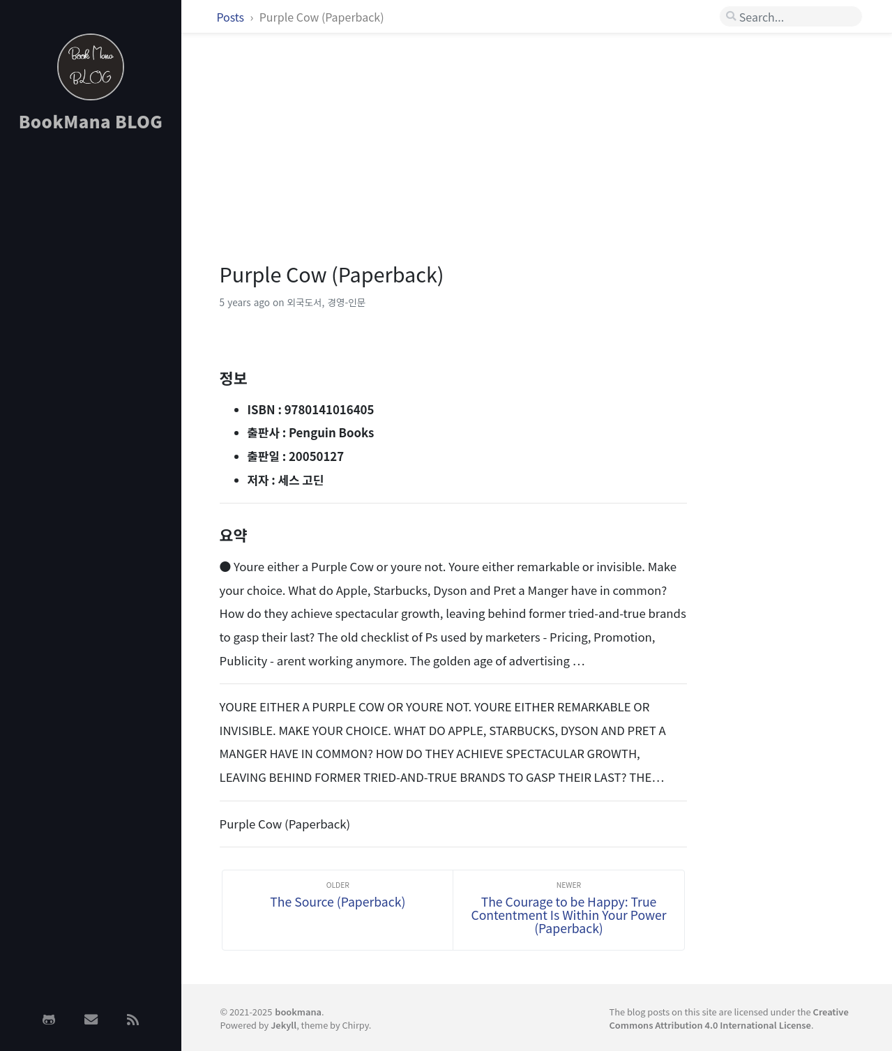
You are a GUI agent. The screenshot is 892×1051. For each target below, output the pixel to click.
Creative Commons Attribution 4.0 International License (729, 1018)
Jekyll (283, 1024)
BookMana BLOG (91, 121)
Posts (231, 16)
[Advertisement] (90, 365)
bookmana (298, 1011)
